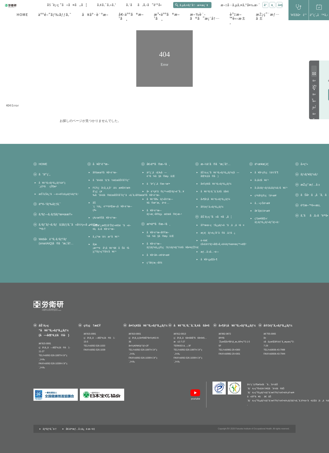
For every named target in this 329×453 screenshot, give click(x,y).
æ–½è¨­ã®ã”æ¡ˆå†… (205, 16)
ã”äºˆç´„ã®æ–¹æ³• (158, 183)
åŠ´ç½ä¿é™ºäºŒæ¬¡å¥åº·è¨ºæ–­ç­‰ (112, 206)
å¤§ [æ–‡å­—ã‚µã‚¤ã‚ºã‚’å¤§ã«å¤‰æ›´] (280, 5)
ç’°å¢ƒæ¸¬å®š (154, 262)
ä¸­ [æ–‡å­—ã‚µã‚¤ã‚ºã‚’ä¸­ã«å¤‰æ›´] (272, 5)
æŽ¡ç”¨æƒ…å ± (267, 16)
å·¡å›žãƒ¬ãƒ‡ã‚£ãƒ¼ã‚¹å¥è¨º (271, 187)
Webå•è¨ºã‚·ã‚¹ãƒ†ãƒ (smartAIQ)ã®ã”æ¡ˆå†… (56, 241)
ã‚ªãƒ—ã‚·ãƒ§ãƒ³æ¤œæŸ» (55, 214)
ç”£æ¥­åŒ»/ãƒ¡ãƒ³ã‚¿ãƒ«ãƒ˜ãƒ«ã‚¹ (267, 220)
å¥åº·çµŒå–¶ (209, 259)
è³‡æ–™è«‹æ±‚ (238, 18)
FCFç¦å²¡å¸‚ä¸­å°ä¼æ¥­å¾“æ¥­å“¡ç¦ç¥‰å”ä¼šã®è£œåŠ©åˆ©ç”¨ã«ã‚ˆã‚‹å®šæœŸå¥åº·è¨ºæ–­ (113, 191)
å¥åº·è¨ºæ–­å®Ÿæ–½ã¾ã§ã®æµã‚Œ (160, 234)
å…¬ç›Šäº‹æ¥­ (262, 203)
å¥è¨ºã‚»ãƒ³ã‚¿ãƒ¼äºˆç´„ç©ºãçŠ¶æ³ (52, 184)
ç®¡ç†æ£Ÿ (92, 325)
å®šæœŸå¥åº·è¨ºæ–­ (105, 172)
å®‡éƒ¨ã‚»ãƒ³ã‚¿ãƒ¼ (212, 206)
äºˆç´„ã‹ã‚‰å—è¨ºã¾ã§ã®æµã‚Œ (161, 174)
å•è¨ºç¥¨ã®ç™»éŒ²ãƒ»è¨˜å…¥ (165, 191)
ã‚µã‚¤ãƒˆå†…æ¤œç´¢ (194, 5)
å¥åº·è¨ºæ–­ (95, 14)
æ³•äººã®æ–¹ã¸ (167, 16)
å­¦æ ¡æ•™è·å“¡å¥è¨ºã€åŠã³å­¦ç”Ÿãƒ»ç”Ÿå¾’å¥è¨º (111, 248)
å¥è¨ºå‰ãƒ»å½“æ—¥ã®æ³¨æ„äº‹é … (160, 201)
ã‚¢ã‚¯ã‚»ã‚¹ (106, 4)
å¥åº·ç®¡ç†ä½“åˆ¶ (266, 172)
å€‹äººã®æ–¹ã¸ (131, 16)
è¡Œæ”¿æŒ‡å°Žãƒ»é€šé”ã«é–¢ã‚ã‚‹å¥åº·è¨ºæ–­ (112, 227)
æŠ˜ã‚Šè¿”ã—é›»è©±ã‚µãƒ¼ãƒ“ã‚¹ (58, 194)
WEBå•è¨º (299, 15)
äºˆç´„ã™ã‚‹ (319, 15)
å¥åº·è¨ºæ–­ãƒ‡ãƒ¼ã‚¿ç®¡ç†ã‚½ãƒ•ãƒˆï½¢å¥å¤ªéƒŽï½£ (167, 245)
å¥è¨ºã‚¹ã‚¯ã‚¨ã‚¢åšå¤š (215, 191)
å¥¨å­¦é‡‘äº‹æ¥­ (262, 210)
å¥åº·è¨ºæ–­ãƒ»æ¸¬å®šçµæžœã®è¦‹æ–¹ (164, 212)
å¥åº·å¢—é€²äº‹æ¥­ (158, 255)
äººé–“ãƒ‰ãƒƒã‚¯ (55, 14)
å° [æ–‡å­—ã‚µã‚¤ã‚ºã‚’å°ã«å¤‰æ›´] (266, 5)
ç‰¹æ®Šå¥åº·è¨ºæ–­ (105, 217)
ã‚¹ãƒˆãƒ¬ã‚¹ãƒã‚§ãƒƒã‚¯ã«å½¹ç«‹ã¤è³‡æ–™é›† (59, 226)
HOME (22, 14)
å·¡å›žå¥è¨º (262, 180)
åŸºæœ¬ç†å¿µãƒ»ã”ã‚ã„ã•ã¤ (221, 225)
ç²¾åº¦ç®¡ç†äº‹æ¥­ (265, 195)
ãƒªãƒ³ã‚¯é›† (49, 429)
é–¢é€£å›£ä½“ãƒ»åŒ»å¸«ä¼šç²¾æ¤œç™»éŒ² (221, 242)
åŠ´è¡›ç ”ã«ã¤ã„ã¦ (67, 4)
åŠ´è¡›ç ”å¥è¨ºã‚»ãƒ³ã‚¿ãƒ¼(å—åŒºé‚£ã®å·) (220, 174)
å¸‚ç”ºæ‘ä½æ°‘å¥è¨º (106, 236)
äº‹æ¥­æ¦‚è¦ (263, 164)
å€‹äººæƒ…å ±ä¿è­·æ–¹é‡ (81, 429)
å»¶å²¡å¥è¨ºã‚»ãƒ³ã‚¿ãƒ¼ (215, 199)
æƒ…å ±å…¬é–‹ (210, 251)
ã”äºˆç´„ (44, 174)
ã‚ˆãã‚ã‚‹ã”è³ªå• (145, 4)
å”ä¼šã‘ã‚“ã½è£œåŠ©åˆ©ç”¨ (111, 180)
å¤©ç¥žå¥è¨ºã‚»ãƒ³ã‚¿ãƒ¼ (216, 183)
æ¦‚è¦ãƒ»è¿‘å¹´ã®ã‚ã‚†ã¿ (218, 232)
